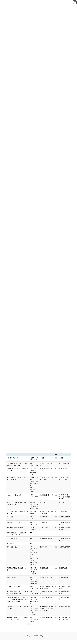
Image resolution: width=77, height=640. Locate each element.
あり (56, 458)
